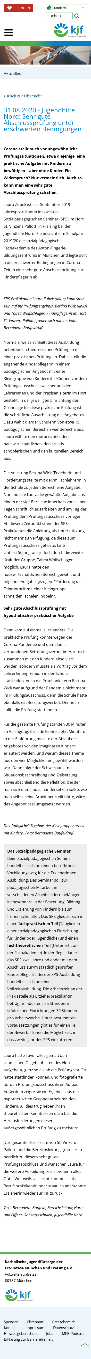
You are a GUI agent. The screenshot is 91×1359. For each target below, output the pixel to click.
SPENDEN (18, 8)
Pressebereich (63, 1321)
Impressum (34, 1327)
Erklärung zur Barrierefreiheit (28, 1339)
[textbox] (59, 16)
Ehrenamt (35, 1321)
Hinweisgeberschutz (20, 1333)
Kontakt (10, 1327)
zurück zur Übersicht (23, 96)
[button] (66, 8)
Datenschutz (63, 1327)
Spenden (11, 1321)
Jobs (49, 1333)
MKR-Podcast (73, 1333)
